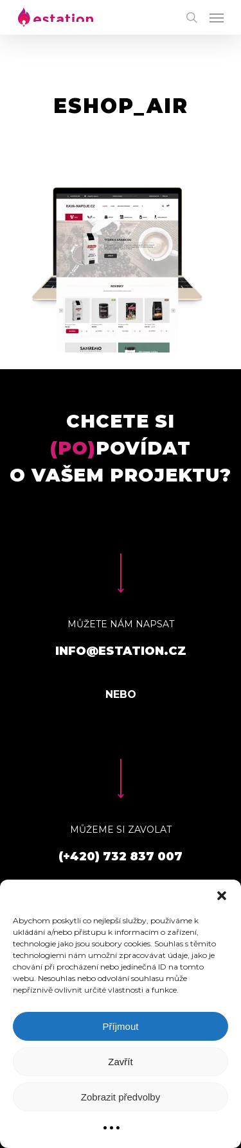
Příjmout (121, 1026)
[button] (221, 895)
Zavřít (120, 1061)
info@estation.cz (120, 651)
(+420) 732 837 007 (120, 856)
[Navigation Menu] (217, 17)
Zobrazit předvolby (120, 1096)
